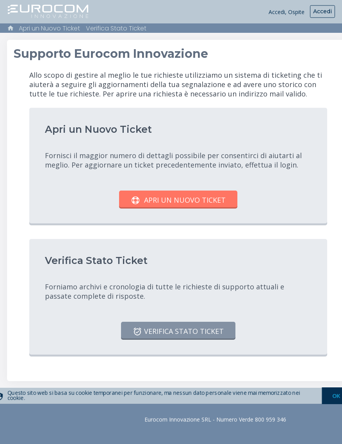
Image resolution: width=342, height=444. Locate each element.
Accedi (322, 11)
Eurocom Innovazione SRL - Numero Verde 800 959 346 (215, 419)
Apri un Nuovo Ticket (49, 28)
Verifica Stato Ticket (116, 28)
